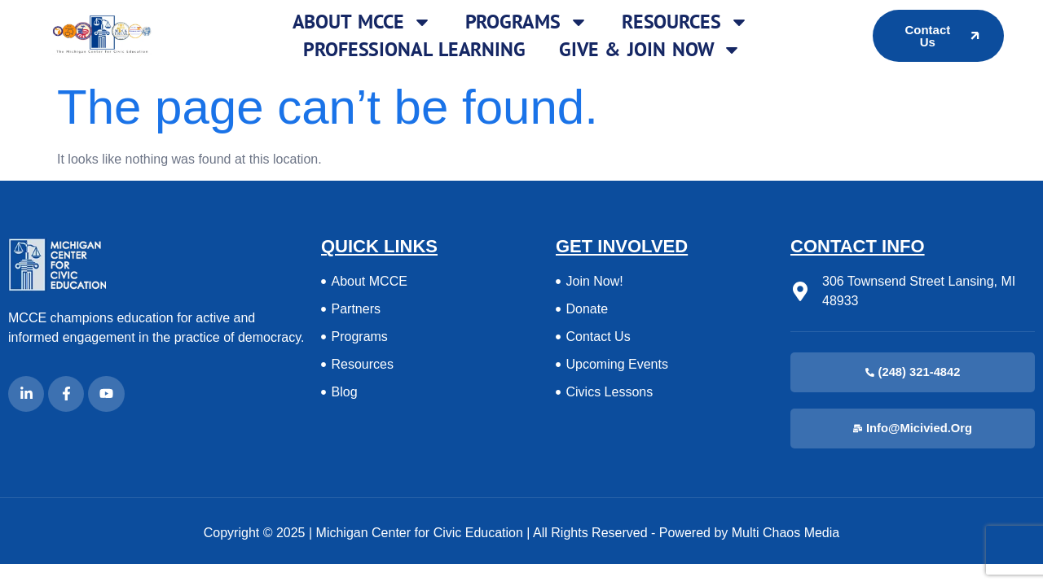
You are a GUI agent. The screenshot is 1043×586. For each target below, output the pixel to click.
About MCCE (362, 22)
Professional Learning (414, 49)
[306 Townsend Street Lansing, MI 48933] (800, 291)
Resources (685, 22)
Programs (526, 22)
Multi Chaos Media (786, 533)
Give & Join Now (650, 49)
